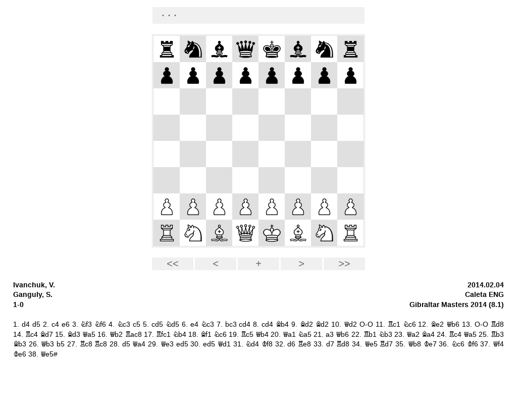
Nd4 (252, 344)
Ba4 (428, 334)
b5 (61, 344)
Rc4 (31, 334)
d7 (330, 344)
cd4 (244, 324)
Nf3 (86, 324)
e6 (66, 324)
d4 (26, 324)
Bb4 (282, 324)
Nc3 (123, 324)
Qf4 (498, 344)
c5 (136, 324)
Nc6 (409, 324)
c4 (55, 324)
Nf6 (100, 324)
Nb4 (179, 334)
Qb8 (414, 344)
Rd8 (497, 324)
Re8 (304, 344)
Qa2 (413, 334)
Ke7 (430, 344)
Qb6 (452, 324)
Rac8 (133, 334)
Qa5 (88, 334)
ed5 (182, 344)
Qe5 (371, 344)
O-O (366, 324)
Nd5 (172, 324)
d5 (36, 324)
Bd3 (73, 334)
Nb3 (385, 334)
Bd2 (306, 324)
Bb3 (19, 344)
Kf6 (472, 344)
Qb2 (116, 334)
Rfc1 (163, 334)
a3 (330, 334)
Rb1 (370, 334)
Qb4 (262, 334)
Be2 (437, 324)
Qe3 (167, 344)
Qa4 (138, 344)
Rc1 (394, 324)
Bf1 (206, 334)
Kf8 (267, 344)
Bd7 (46, 334)
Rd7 (386, 344)
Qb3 (47, 344)
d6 (291, 344)
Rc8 (86, 344)
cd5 (157, 324)
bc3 (231, 324)
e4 (194, 324)
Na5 (305, 334)
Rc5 (247, 334)
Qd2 (350, 324)
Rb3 (497, 334)
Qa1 (289, 334)
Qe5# (49, 354)
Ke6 (19, 354)
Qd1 (224, 344)
